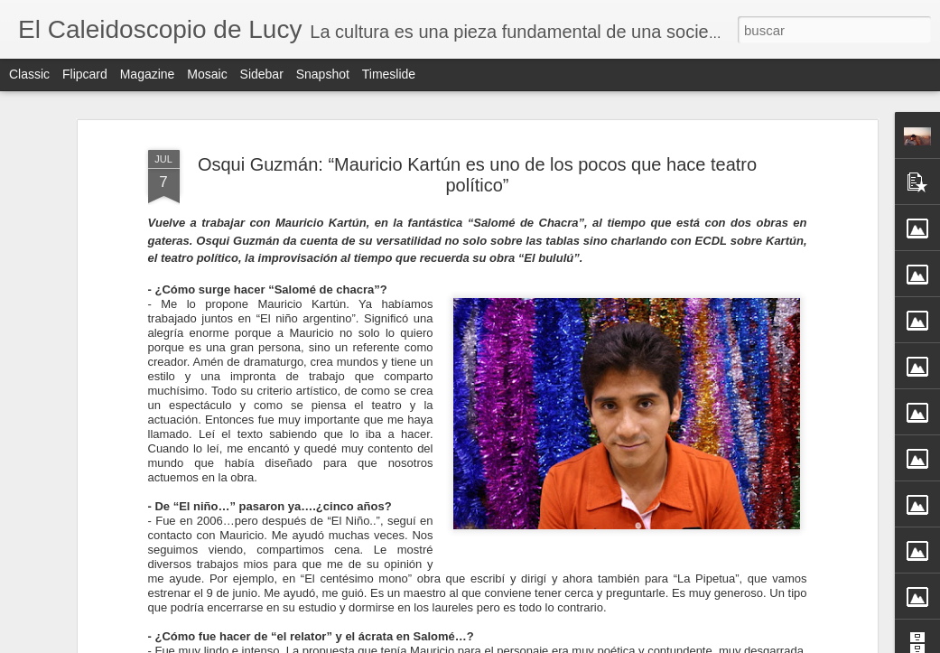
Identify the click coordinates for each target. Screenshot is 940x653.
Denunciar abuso (600, 643)
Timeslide (388, 74)
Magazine (147, 74)
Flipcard (84, 74)
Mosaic (207, 74)
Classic (29, 74)
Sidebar (262, 74)
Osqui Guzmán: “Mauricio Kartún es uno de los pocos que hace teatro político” (477, 141)
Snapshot (322, 74)
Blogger (541, 643)
